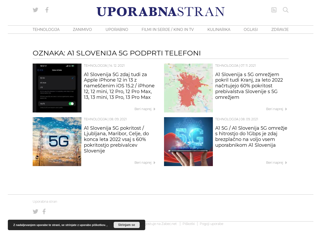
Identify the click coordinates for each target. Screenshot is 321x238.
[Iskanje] (286, 10)
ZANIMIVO (82, 29)
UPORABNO (117, 29)
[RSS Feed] (274, 10)
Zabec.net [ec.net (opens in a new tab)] (169, 224)
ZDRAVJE (280, 29)
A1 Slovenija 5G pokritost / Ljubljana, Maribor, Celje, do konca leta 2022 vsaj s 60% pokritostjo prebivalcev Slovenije (116, 139)
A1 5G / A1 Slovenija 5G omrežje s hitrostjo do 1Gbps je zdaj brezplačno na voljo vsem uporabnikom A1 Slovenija (251, 136)
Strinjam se (126, 225)
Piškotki (189, 224)
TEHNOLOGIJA (46, 29)
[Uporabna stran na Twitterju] (35, 10)
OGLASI (251, 29)
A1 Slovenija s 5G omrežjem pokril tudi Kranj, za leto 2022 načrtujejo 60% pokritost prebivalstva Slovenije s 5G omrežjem (249, 86)
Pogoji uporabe (211, 224)
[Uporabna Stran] (161, 11)
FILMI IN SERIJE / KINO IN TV (168, 29)
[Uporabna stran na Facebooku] (47, 10)
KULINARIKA (218, 29)
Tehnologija (95, 65)
